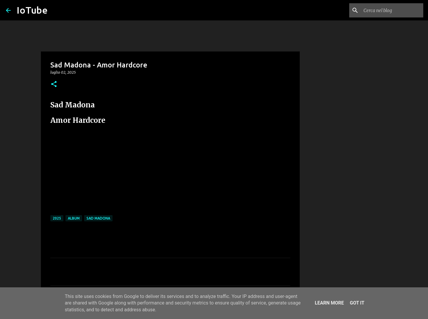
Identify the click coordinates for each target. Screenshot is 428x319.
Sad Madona (98, 218)
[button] (53, 84)
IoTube (32, 10)
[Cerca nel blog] (392, 10)
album (74, 218)
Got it (357, 303)
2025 (57, 218)
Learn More (329, 303)
